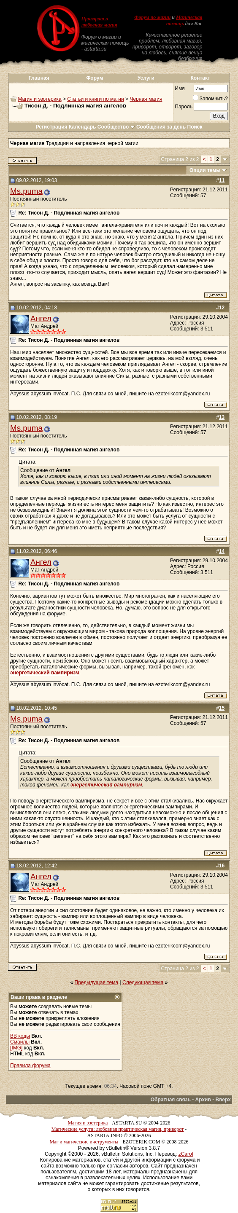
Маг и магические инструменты (83, 1142)
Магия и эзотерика (39, 99)
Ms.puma (26, 191)
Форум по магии (152, 17)
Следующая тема (142, 982)
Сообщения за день (161, 127)
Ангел (40, 318)
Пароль (183, 107)
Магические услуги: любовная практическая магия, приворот (117, 1129)
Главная (39, 78)
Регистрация (51, 127)
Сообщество (116, 127)
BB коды (20, 1036)
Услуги (146, 78)
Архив (203, 1100)
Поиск (195, 127)
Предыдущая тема (97, 982)
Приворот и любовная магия (99, 22)
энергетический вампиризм (44, 673)
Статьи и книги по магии (95, 99)
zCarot (185, 1154)
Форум (94, 78)
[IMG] (16, 1048)
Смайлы (20, 1042)
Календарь (82, 127)
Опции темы (205, 170)
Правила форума (30, 1065)
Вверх (222, 1100)
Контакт (200, 78)
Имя (179, 88)
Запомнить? (210, 99)
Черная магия (146, 99)
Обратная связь (171, 1100)
